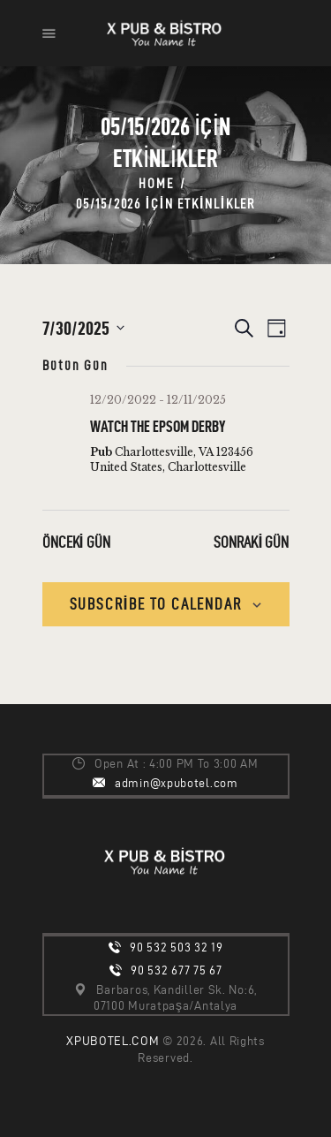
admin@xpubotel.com (176, 783)
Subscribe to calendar (156, 603)
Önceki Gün (76, 542)
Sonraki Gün (251, 542)
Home (156, 183)
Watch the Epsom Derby (157, 426)
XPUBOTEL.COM (112, 1041)
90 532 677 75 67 (176, 970)
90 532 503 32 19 (176, 947)
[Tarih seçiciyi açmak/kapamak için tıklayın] (83, 328)
